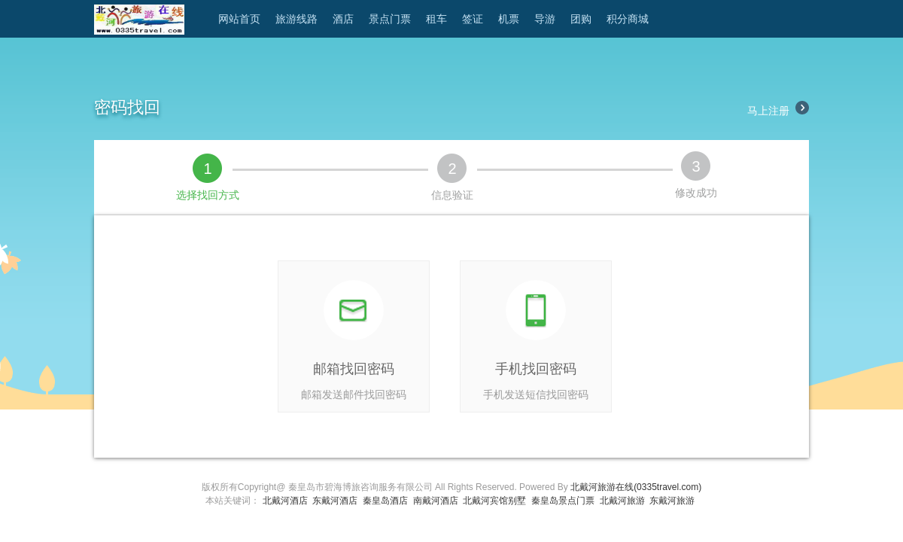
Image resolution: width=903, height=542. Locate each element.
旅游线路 (296, 19)
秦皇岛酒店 (385, 500)
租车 (436, 19)
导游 (544, 19)
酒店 (343, 19)
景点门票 (390, 19)
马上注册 (778, 111)
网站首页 (239, 19)
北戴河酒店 (285, 500)
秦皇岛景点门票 (562, 500)
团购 (580, 19)
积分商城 (628, 19)
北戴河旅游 (622, 500)
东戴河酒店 (334, 500)
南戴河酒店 (435, 500)
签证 (472, 19)
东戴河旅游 (672, 500)
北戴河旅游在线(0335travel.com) (635, 487)
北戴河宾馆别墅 (494, 500)
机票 (508, 19)
